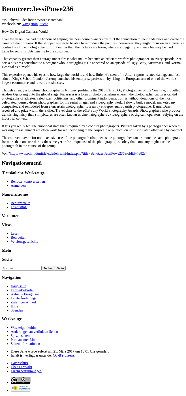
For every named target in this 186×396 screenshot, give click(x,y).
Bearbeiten (18, 237)
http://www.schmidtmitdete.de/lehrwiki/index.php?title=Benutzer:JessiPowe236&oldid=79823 (78, 153)
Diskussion (19, 207)
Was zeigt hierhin (23, 327)
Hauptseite (18, 286)
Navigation (30, 24)
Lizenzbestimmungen (26, 371)
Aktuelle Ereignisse (25, 294)
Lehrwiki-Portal (22, 290)
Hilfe (14, 306)
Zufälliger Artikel (23, 302)
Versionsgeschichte (24, 241)
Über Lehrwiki (21, 367)
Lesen (15, 233)
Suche (43, 24)
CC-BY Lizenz (63, 355)
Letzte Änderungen (24, 298)
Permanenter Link (23, 340)
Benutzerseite (20, 203)
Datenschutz (19, 363)
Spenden (17, 310)
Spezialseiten (20, 336)
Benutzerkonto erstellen (28, 181)
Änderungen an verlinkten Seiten (34, 331)
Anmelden (18, 185)
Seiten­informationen (25, 344)
